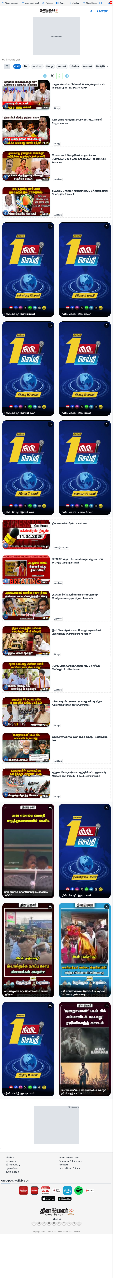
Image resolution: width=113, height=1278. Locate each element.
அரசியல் (58, 179)
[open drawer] (5, 11)
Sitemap (77, 1231)
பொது (57, 108)
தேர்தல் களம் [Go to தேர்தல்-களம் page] (10, 3)
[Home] (2, 60)
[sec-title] (56, 1181)
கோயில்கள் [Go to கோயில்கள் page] (90, 3)
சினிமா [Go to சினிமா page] (74, 3)
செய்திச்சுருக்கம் (61, 547)
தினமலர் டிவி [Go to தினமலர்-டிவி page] (30, 3)
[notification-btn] (109, 3)
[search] (91, 11)
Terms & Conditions (65, 1231)
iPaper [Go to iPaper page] (60, 3)
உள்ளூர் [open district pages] (102, 11)
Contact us (52, 1231)
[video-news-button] (5, 106)
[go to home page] (48, 11)
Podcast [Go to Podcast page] (47, 3)
